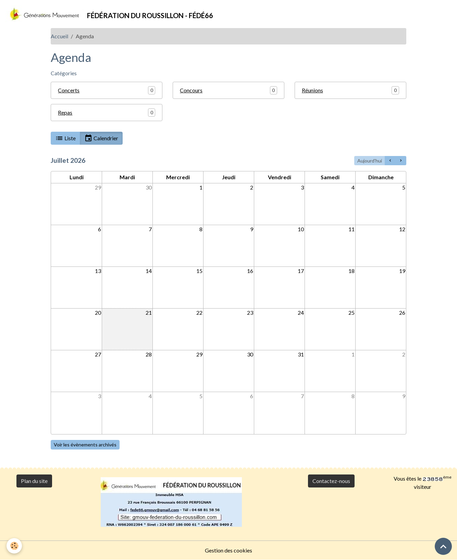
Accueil (59, 36)
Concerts (68, 90)
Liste (65, 138)
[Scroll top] (443, 546)
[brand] (109, 14)
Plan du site (34, 481)
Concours (191, 90)
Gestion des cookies (228, 550)
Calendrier (101, 138)
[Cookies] (14, 546)
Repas (65, 112)
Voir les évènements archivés (85, 444)
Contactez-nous (331, 481)
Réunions (312, 90)
